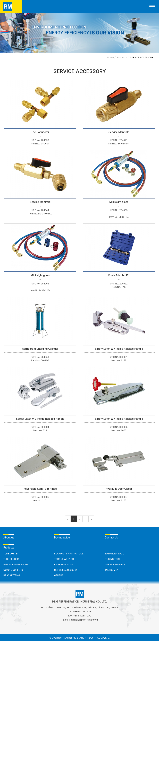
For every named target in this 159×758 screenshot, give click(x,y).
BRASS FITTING (11, 575)
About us (8, 537)
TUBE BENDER (11, 559)
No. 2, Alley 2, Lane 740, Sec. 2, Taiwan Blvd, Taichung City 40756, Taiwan (79, 607)
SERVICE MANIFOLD (116, 564)
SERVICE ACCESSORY (141, 57)
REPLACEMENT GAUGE (15, 564)
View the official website (34, 687)
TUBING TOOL (112, 559)
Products (122, 57)
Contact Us (111, 537)
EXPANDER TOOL (114, 553)
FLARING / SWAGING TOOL (68, 553)
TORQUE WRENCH (64, 559)
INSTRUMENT (112, 570)
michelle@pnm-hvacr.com (84, 619)
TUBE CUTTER (10, 553)
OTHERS (58, 575)
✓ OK (108, 756)
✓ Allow (5, 652)
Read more (8, 687)
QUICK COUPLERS (13, 570)
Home (110, 57)
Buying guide (62, 537)
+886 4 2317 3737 (83, 611)
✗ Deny (5, 656)
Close (4, 643)
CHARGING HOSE (63, 564)
